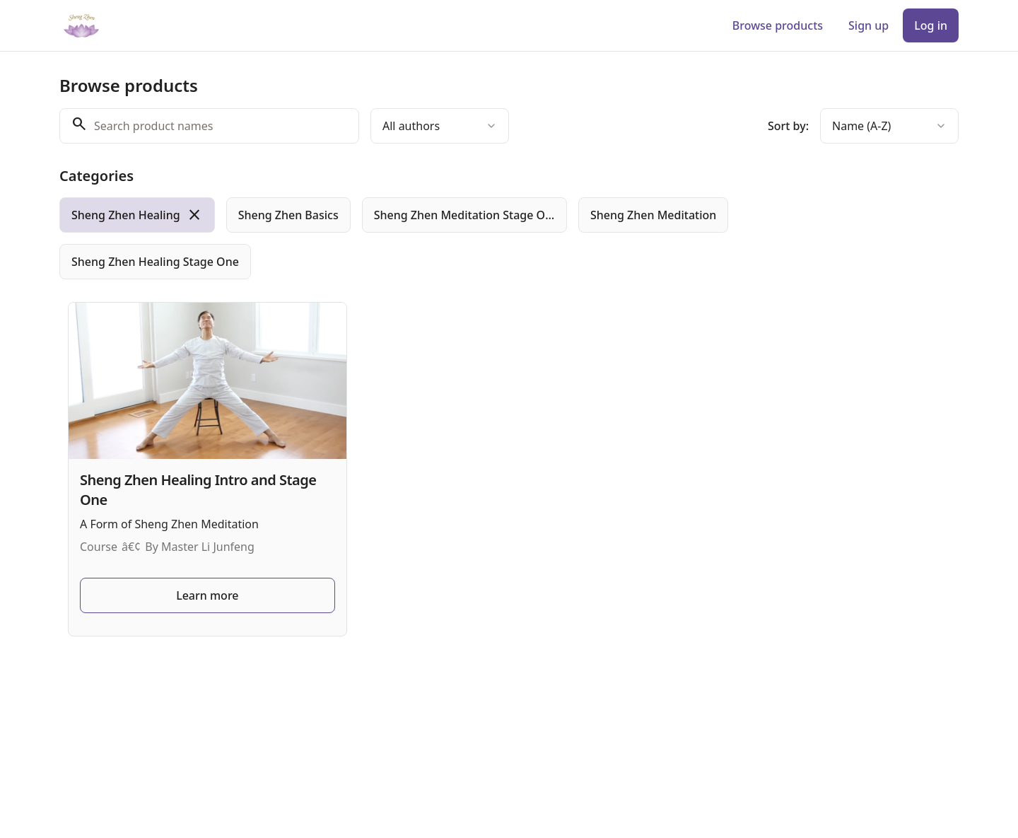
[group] (451, 238)
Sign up (868, 25)
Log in (930, 25)
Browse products (777, 25)
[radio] (137, 215)
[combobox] (439, 126)
